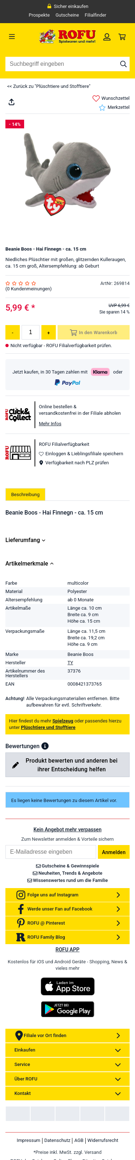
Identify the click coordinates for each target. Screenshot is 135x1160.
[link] (106, 36)
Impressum (28, 1140)
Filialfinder (95, 15)
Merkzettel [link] (114, 107)
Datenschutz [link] (57, 1140)
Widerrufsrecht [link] (102, 1140)
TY (70, 662)
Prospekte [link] (39, 15)
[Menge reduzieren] (12, 332)
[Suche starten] (123, 64)
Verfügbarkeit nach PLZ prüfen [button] (74, 462)
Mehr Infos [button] (50, 423)
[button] (45, 746)
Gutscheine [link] (67, 15)
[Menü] (20, 36)
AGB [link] (78, 1140)
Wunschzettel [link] (111, 98)
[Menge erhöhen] (48, 332)
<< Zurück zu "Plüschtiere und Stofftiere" (48, 86)
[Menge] (31, 332)
